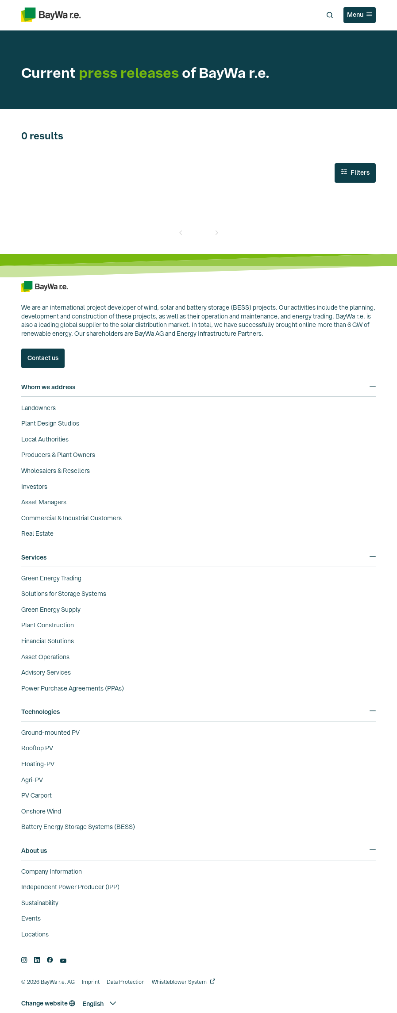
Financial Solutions (47, 641)
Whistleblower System (179, 982)
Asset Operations (45, 657)
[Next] (216, 233)
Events (31, 918)
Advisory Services (46, 672)
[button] (99, 1003)
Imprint (91, 982)
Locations (35, 934)
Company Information (51, 871)
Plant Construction (47, 625)
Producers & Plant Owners (58, 455)
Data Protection (126, 982)
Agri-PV (32, 780)
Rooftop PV (37, 748)
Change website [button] (48, 1003)
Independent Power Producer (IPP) (70, 887)
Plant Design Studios (50, 423)
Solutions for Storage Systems (63, 594)
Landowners (38, 408)
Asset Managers (43, 502)
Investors (34, 487)
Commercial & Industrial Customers (71, 518)
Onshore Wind (41, 811)
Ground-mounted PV (50, 733)
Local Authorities (45, 439)
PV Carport (36, 795)
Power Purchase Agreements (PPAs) (72, 688)
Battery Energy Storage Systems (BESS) (78, 827)
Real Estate (37, 533)
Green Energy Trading (51, 578)
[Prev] (181, 233)
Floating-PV (37, 764)
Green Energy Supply (51, 610)
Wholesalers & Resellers (55, 471)
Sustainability (39, 903)
